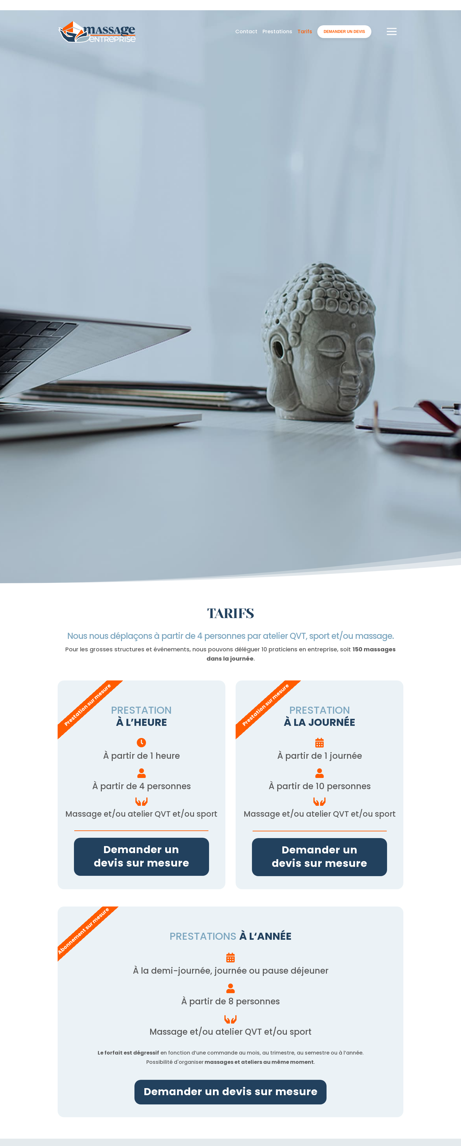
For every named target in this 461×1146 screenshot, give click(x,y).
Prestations (277, 12)
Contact (246, 12)
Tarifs (304, 12)
